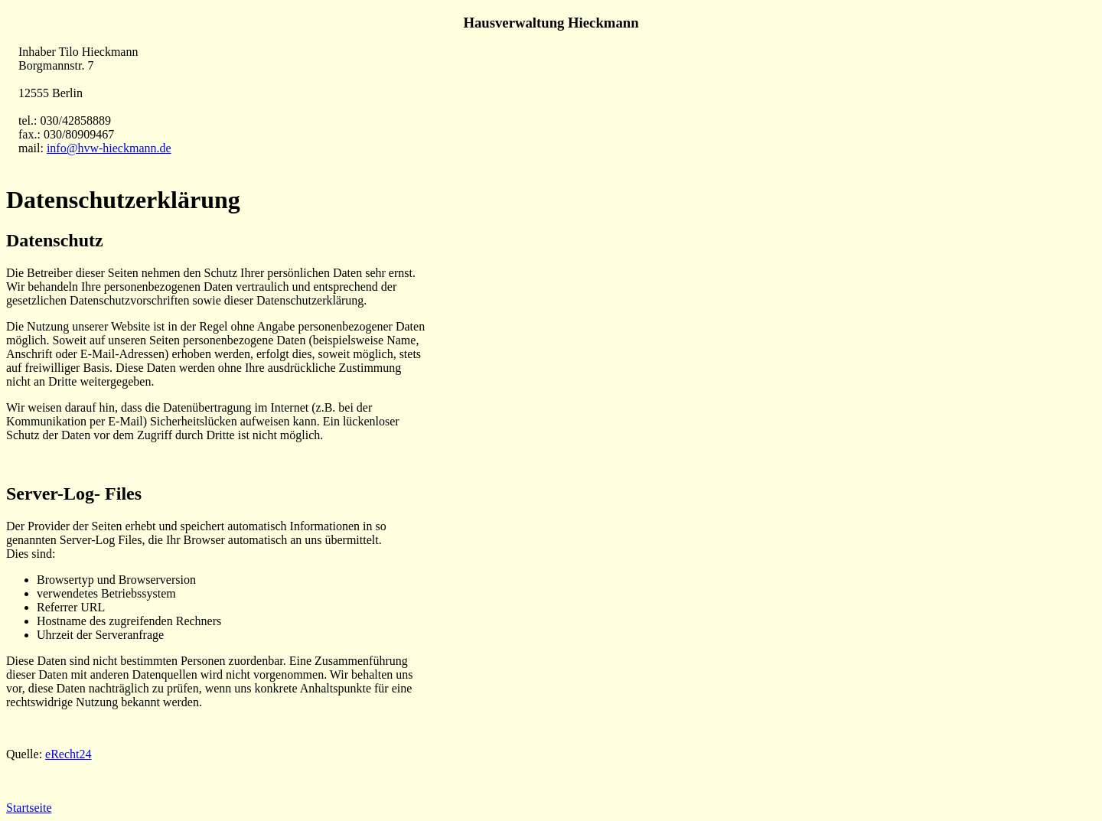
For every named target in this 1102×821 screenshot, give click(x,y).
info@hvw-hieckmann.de (109, 148)
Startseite (29, 807)
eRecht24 (68, 754)
